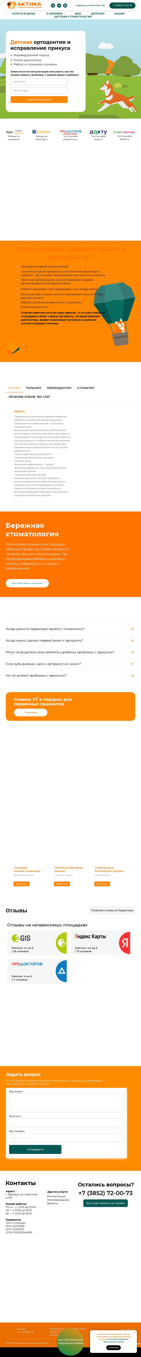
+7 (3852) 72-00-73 (105, 1193)
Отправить (35, 1149)
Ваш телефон (17, 1131)
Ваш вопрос (16, 1091)
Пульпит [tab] (33, 388)
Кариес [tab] (15, 388)
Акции (119, 13)
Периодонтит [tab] (59, 388)
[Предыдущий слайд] (7, 857)
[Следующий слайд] (134, 857)
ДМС (78, 13)
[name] (39, 81)
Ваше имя (15, 1116)
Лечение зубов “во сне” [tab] (30, 396)
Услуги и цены (24, 13)
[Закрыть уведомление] (134, 1332)
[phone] (39, 90)
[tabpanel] (70, 453)
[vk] (59, 5)
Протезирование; (58, 1199)
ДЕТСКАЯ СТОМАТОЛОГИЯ (73, 16)
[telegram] (53, 5)
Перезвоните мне (39, 99)
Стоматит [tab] (86, 388)
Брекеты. (53, 1203)
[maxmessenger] (65, 5)
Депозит (98, 13)
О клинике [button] (54, 13)
